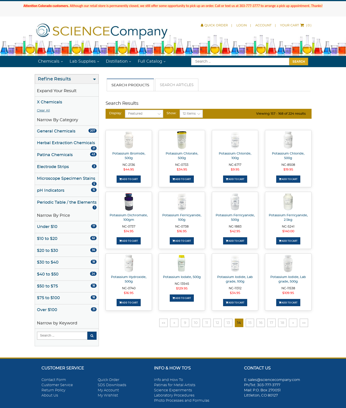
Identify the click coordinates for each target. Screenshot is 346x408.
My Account (108, 390)
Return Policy (53, 390)
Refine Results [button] (54, 79)
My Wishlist (108, 395)
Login (241, 25)
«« (163, 323)
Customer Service (57, 385)
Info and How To (168, 380)
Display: (115, 113)
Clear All (43, 110)
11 (206, 323)
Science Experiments (173, 390)
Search (298, 61)
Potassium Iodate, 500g (182, 277)
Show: (171, 113)
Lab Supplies (83, 61)
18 (282, 323)
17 (271, 323)
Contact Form (53, 380)
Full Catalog (150, 61)
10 (196, 323)
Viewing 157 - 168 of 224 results (281, 113)
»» (304, 323)
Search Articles (177, 85)
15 (249, 323)
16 (260, 323)
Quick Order (214, 25)
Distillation (117, 61)
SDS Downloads (112, 385)
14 (239, 323)
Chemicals (48, 61)
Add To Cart (128, 179)
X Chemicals (49, 102)
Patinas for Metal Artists (174, 385)
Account (263, 25)
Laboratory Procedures (174, 395)
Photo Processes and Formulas (181, 400)
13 (228, 323)
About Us (49, 395)
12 (217, 323)
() (296, 25)
